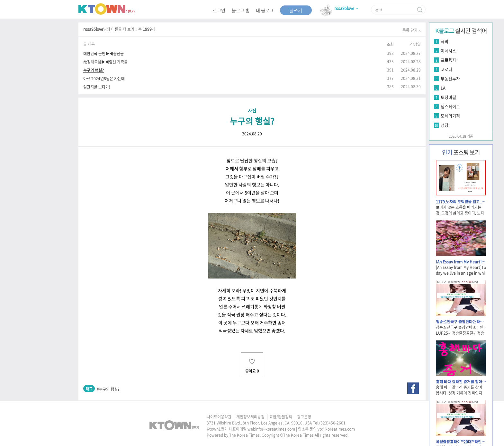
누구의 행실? (93, 70)
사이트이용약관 (219, 417)
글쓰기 (296, 10)
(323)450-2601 (332, 423)
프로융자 (448, 60)
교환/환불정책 (280, 417)
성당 (444, 125)
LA (443, 88)
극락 (444, 41)
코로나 (446, 69)
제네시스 (448, 50)
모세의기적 (450, 116)
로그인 (219, 10)
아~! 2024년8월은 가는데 (104, 78)
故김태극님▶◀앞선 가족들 (105, 61)
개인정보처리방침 (250, 417)
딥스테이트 (450, 106)
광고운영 (304, 417)
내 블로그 (265, 10)
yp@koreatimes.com (336, 429)
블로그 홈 (240, 10)
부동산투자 (450, 78)
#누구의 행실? (108, 389)
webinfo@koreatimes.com (271, 429)
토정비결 (448, 97)
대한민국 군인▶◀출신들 (103, 53)
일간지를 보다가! (96, 87)
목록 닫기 (411, 30)
